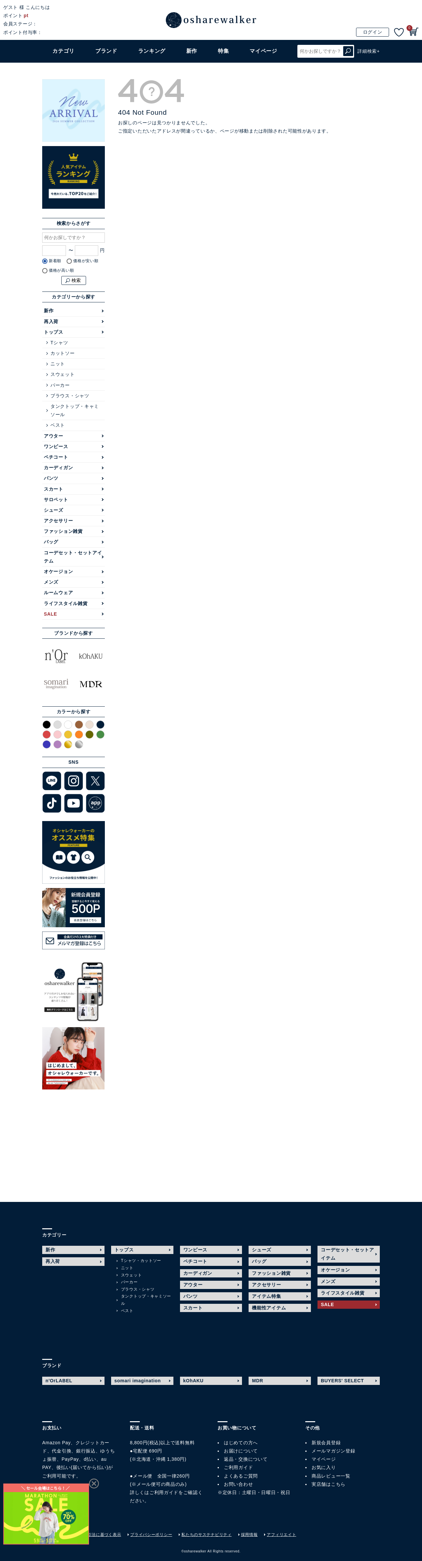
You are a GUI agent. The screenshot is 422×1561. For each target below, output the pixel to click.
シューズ (53, 510)
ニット (57, 363)
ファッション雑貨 (63, 531)
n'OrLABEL (58, 1380)
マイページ (324, 1459)
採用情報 (249, 1534)
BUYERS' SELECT (342, 1380)
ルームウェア (58, 592)
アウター (53, 436)
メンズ (51, 582)
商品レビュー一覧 (331, 1476)
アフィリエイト (281, 1534)
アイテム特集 (266, 1296)
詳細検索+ (368, 51)
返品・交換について (245, 1459)
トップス (53, 332)
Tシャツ (59, 342)
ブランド (106, 51)
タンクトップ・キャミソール (74, 410)
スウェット (62, 374)
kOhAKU (193, 1380)
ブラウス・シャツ (69, 395)
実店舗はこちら (329, 1484)
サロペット (56, 499)
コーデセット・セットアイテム (73, 557)
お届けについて (241, 1451)
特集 (223, 51)
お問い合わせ (238, 1484)
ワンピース (56, 446)
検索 (348, 51)
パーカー (60, 385)
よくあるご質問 (241, 1476)
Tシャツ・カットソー (141, 1260)
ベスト (57, 425)
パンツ (51, 478)
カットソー (62, 353)
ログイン (372, 32)
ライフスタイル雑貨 (65, 603)
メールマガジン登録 (333, 1451)
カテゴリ (63, 51)
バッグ (51, 541)
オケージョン (58, 571)
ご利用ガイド (163, 1492)
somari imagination (137, 1380)
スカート (53, 489)
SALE (50, 614)
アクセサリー (58, 520)
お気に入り (324, 1467)
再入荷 (51, 321)
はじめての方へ (241, 1442)
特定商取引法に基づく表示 (96, 1534)
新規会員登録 (326, 1442)
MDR (257, 1380)
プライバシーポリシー (151, 1534)
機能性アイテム (269, 1307)
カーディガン (58, 467)
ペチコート (56, 457)
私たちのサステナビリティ (206, 1534)
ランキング (152, 51)
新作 (191, 51)
